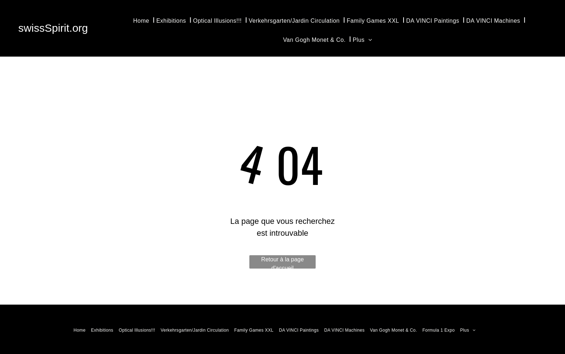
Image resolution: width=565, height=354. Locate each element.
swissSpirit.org (53, 28)
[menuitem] (143, 20)
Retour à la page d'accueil (282, 262)
